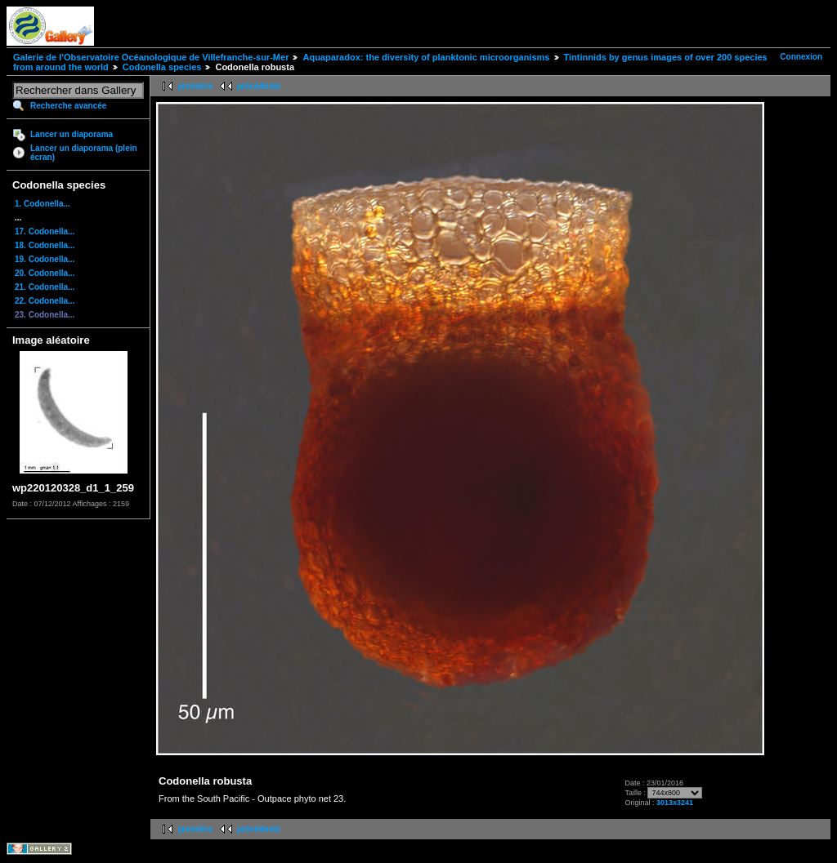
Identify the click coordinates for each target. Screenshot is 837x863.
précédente (258, 86)
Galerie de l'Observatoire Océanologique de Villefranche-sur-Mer (151, 57)
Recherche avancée (68, 105)
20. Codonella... (44, 273)
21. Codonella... (44, 286)
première (195, 86)
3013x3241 (674, 802)
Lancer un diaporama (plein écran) (83, 153)
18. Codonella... (44, 245)
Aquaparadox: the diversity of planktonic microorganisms (425, 57)
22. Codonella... (44, 300)
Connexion (801, 56)
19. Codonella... (44, 259)
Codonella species (162, 67)
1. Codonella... (42, 203)
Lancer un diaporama (71, 134)
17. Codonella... (44, 231)
